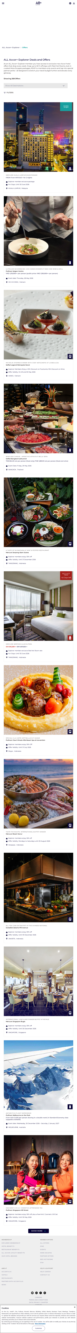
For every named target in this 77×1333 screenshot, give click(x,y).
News (4, 1284)
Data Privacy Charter (38, 1302)
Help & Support (46, 1268)
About (4, 1268)
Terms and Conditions (38, 1300)
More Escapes (46, 1253)
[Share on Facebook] (73, 53)
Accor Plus (6, 1271)
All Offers (44, 1243)
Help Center (45, 1271)
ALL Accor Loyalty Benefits (13, 1253)
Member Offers (46, 1239)
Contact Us (45, 1275)
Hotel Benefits (8, 1246)
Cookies (38, 1304)
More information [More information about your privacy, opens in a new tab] (40, 1323)
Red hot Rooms (46, 1259)
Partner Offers (47, 1256)
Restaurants (7, 1278)
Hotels (4, 1275)
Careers (38, 1297)
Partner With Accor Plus (12, 1281)
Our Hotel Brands (9, 1256)
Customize (38, 1328)
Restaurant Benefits (10, 1249)
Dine (42, 1246)
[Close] (74, 1307)
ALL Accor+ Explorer (11, 47)
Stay (42, 1262)
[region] (38, 1319)
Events (43, 1249)
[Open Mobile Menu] (3, 3)
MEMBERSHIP (7, 1239)
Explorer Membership (11, 1243)
